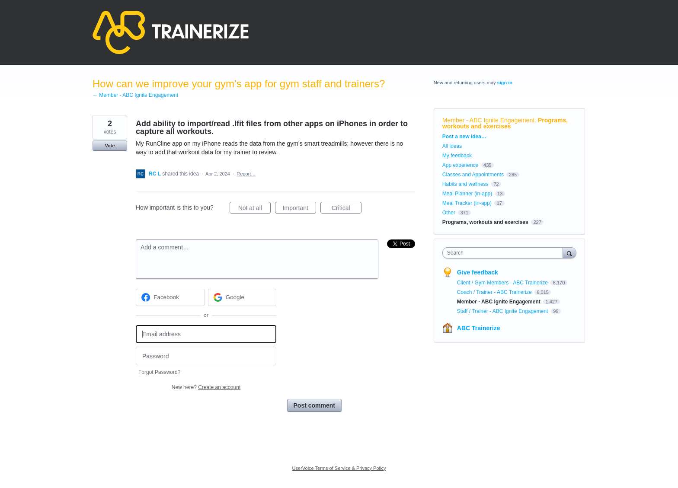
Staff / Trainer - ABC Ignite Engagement (503, 311)
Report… (246, 173)
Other (448, 213)
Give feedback (477, 272)
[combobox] (505, 253)
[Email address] (206, 334)
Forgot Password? (159, 372)
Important (299, 209)
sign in (504, 82)
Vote (110, 145)
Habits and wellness (465, 184)
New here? (206, 387)
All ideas (452, 146)
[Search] (569, 252)
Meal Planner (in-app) (467, 194)
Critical (346, 209)
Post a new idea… (464, 137)
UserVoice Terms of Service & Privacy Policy (339, 468)
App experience (460, 165)
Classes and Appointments (473, 175)
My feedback (457, 156)
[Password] (206, 356)
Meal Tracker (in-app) (467, 203)
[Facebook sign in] (170, 297)
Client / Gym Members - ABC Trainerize (503, 283)
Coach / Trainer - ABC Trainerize (495, 292)
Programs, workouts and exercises (505, 123)
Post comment (314, 405)
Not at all (254, 209)
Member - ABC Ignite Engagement (488, 120)
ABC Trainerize (478, 328)
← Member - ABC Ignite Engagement (135, 95)
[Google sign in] (242, 297)
